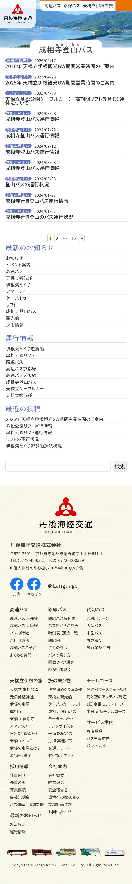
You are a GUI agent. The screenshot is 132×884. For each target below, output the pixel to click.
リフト (11, 304)
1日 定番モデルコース (104, 704)
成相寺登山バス (18, 113)
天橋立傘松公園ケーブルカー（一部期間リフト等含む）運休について (64, 101)
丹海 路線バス (60, 733)
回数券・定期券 (61, 662)
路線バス (71, 5)
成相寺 (16, 711)
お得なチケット (60, 755)
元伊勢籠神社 (22, 697)
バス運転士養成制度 (27, 804)
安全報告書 (58, 790)
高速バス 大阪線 (24, 625)
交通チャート (59, 748)
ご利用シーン (98, 618)
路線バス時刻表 (61, 618)
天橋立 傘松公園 (24, 689)
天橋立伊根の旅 (98, 5)
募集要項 (18, 790)
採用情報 (17, 324)
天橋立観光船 (18, 60)
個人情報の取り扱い (31, 568)
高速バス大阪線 (21, 375)
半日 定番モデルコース (104, 711)
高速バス (52, 5)
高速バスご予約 (23, 647)
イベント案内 (18, 264)
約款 (59, 568)
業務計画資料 (60, 804)
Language (65, 585)
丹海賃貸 (94, 731)
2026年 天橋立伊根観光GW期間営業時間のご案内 (60, 66)
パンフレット (97, 746)
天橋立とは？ (21, 740)
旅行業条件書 (98, 647)
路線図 (54, 640)
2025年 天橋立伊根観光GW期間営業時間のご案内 (60, 82)
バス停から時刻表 (63, 625)
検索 (120, 466)
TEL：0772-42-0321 (27, 560)
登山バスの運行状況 (27, 184)
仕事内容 (18, 775)
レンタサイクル (60, 726)
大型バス (94, 625)
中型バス (94, 633)
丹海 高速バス (60, 740)
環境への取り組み (63, 797)
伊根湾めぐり (18, 285)
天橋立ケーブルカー (25, 388)
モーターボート (61, 718)
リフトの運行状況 (22, 439)
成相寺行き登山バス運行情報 (37, 200)
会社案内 (57, 766)
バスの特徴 (19, 633)
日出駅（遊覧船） (24, 733)
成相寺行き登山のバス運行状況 (39, 217)
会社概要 (56, 775)
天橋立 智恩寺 (22, 718)
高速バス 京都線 (24, 618)
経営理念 (56, 782)
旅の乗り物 (59, 680)
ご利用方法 (19, 640)
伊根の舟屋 (20, 704)
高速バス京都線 (21, 368)
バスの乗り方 (59, 655)
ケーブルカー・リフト (65, 704)
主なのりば (57, 647)
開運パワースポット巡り (104, 689)
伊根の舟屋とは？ (25, 748)
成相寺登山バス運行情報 (32, 119)
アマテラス (18, 93)
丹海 (17, 587)
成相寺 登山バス (62, 711)
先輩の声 (18, 782)
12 (74, 238)
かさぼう (34, 587)
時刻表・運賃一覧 (63, 633)
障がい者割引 (60, 669)
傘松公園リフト (20, 355)
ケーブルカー (18, 298)
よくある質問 (20, 655)
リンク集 (76, 568)
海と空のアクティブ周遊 (104, 697)
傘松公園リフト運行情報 (29, 426)
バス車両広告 (98, 738)
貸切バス (96, 609)
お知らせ (14, 258)
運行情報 (18, 831)
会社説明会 (20, 797)
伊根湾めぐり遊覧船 (25, 348)
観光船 (12, 318)
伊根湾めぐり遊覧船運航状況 (34, 446)
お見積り (94, 640)
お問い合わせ (60, 811)
